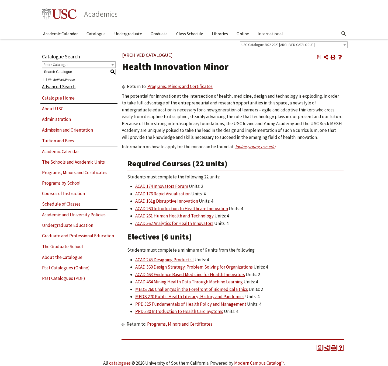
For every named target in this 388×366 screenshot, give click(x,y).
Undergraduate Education (67, 225)
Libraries (220, 33)
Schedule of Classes (61, 204)
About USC (52, 109)
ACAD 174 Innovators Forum (161, 186)
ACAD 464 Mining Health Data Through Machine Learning (189, 282)
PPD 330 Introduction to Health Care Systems (179, 311)
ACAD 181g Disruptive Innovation (166, 201)
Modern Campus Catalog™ (259, 363)
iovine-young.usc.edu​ (255, 147)
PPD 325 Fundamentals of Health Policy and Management (190, 304)
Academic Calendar (60, 33)
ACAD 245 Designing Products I (164, 260)
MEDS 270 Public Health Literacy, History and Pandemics (189, 297)
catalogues (120, 363)
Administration (56, 119)
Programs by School (61, 183)
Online (243, 33)
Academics (100, 14)
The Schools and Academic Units (73, 162)
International (270, 33)
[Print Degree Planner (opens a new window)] (319, 57)
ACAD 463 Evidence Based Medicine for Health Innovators (190, 274)
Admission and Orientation (67, 130)
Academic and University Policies (74, 215)
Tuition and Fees (58, 141)
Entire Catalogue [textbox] (56, 64)
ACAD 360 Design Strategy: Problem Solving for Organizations (194, 267)
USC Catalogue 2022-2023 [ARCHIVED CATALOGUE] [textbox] (278, 45)
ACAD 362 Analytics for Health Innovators (174, 223)
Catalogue (96, 33)
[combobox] (294, 44)
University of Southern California (59, 14)
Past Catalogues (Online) (66, 268)
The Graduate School (62, 246)
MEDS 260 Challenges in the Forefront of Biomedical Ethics (191, 289)
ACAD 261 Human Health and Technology (174, 216)
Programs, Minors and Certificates (74, 172)
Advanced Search (58, 87)
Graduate (159, 33)
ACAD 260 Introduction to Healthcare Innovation (181, 209)
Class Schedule (189, 33)
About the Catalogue (62, 257)
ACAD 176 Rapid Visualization (162, 194)
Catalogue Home (58, 98)
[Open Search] (343, 33)
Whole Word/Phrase (61, 79)
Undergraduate (128, 33)
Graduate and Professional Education (78, 236)
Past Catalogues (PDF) (63, 278)
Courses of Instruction (63, 193)
